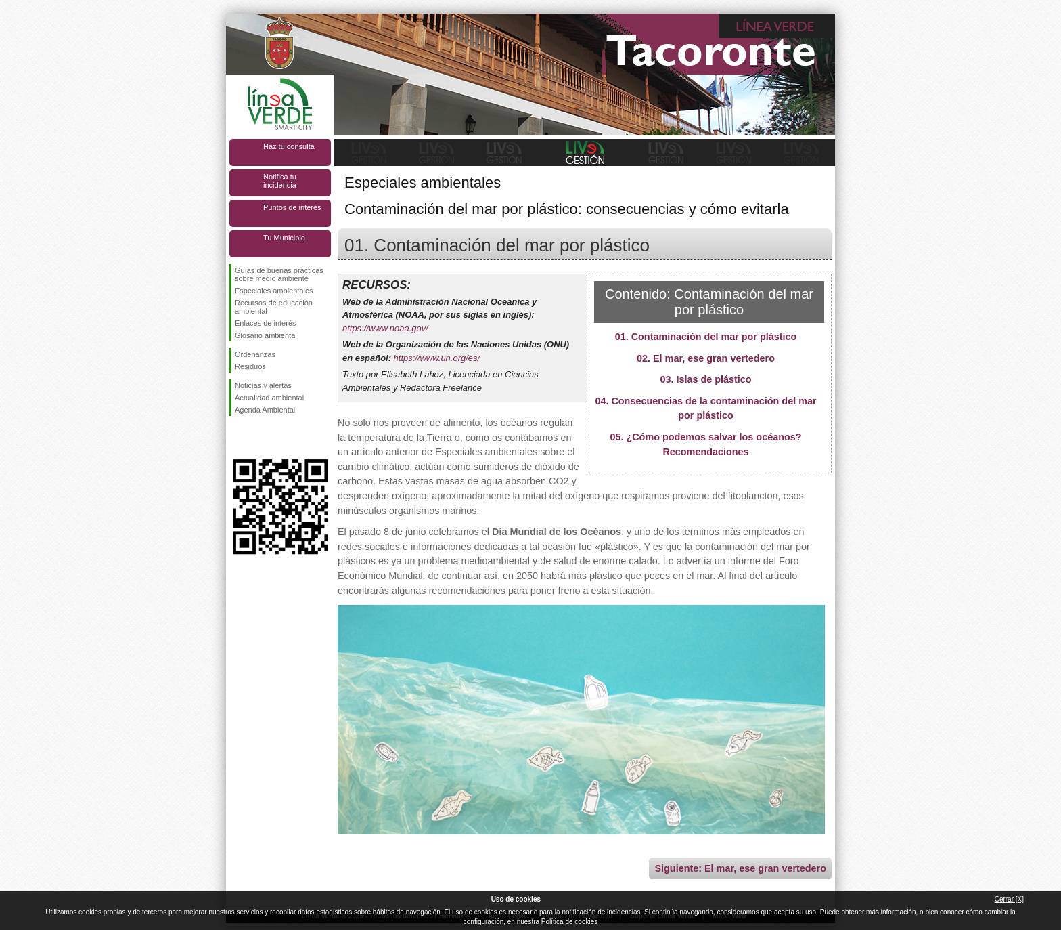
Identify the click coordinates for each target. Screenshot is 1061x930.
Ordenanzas (255, 354)
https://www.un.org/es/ (437, 358)
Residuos (250, 366)
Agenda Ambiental (265, 410)
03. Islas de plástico (705, 379)
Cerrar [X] (1009, 899)
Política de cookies (569, 921)
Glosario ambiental (266, 335)
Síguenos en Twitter (260, 437)
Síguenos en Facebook (237, 437)
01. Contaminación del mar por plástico (706, 336)
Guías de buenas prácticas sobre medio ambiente (279, 274)
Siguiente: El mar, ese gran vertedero (740, 868)
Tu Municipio (284, 238)
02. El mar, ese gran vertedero (706, 358)
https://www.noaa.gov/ (385, 328)
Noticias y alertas (263, 385)
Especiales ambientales (274, 291)
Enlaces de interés (265, 323)
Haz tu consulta (289, 146)
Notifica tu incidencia (279, 181)
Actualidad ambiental (269, 398)
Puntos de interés (292, 207)
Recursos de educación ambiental (274, 307)
